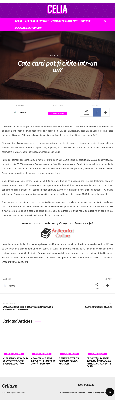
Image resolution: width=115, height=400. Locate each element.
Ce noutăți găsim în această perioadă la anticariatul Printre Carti (99, 362)
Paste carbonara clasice (98, 307)
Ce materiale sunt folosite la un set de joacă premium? (43, 361)
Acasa (19, 21)
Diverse (85, 21)
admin (23, 113)
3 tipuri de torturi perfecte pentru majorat (69, 361)
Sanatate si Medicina (28, 27)
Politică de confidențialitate (99, 392)
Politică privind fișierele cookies (72, 392)
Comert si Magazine (64, 21)
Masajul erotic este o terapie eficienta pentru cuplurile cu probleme (28, 308)
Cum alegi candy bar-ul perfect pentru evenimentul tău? (15, 361)
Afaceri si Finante (37, 21)
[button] (105, 21)
